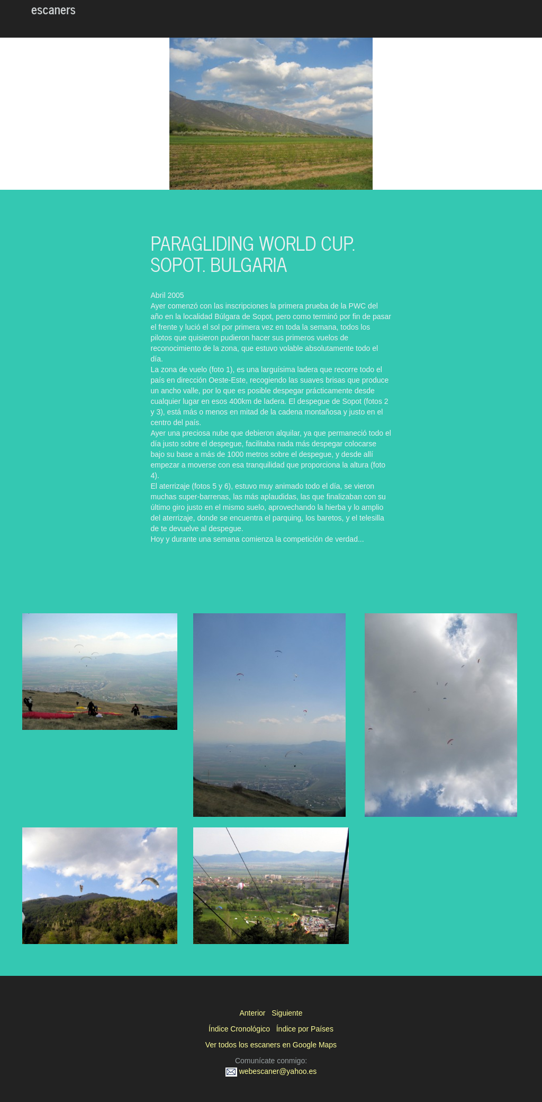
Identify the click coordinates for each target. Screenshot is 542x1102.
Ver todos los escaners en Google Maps (271, 1045)
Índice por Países (304, 1029)
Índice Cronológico (239, 1029)
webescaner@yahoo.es (271, 1071)
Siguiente (287, 1013)
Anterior (252, 1013)
